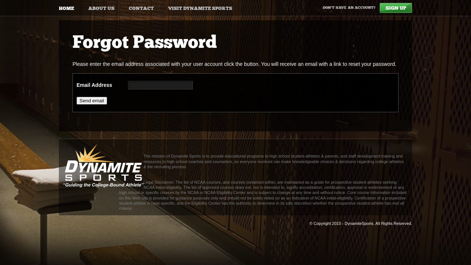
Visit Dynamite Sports (200, 8)
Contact (141, 8)
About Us (101, 8)
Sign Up (396, 8)
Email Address (94, 85)
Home (66, 8)
